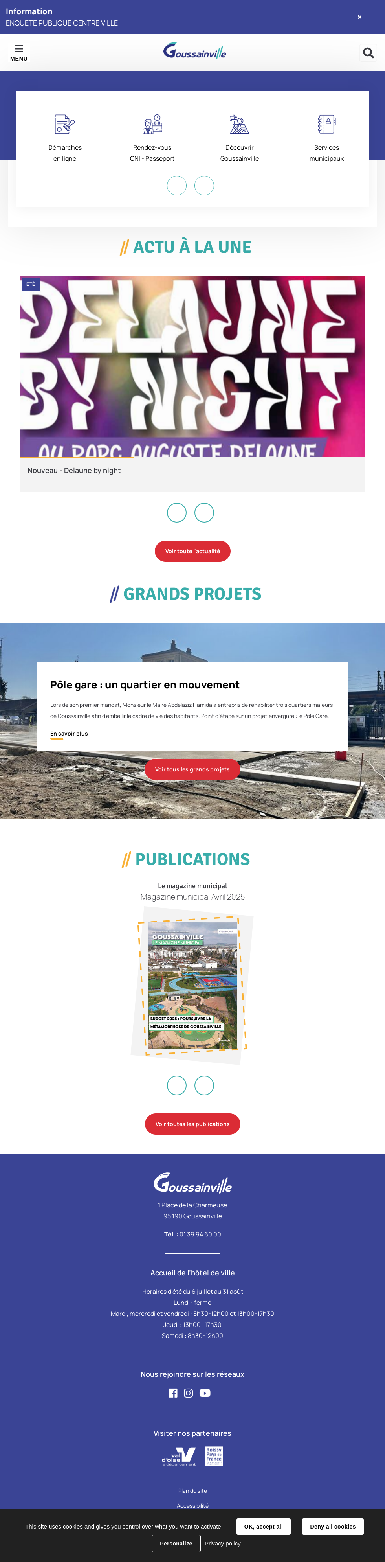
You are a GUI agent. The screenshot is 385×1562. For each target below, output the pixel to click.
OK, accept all (263, 1526)
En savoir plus (69, 733)
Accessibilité (193, 1505)
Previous (177, 185)
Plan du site (192, 1490)
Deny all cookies (333, 1526)
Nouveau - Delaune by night (74, 470)
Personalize (176, 1543)
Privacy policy (223, 1543)
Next (204, 185)
